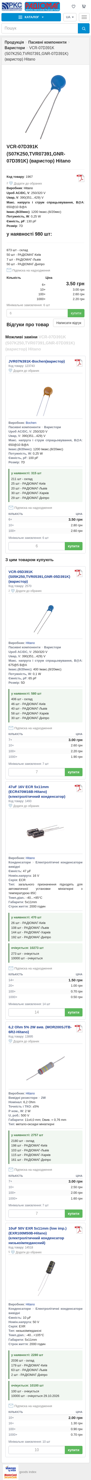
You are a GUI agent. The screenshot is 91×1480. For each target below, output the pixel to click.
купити (76, 313)
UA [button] (70, 17)
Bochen (31, 423)
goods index (27, 1472)
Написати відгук (68, 323)
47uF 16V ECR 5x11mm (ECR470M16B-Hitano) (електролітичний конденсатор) (36, 791)
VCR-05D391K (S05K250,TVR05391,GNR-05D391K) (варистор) (39, 576)
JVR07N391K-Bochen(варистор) (36, 361)
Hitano (28, 188)
